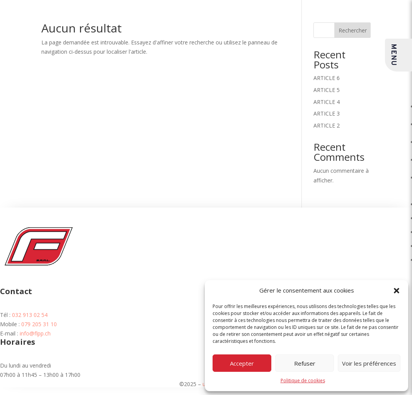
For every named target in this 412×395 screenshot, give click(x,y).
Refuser (304, 363)
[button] (396, 291)
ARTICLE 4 (326, 102)
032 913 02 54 (30, 314)
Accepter (242, 363)
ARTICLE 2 (326, 125)
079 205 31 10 (39, 324)
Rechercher (353, 30)
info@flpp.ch (35, 333)
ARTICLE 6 (326, 78)
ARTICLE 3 (326, 113)
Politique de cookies (303, 380)
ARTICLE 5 (326, 90)
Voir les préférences (369, 363)
